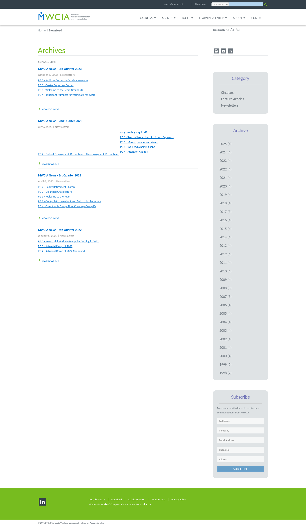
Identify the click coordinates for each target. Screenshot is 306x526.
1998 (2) (225, 373)
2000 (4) (225, 356)
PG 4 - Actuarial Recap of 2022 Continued (61, 251)
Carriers (148, 18)
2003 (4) (225, 330)
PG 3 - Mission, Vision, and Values (139, 142)
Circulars (227, 92)
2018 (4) (225, 203)
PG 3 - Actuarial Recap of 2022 (55, 246)
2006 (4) (225, 305)
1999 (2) (225, 364)
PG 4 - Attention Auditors (134, 151)
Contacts (258, 18)
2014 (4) (225, 237)
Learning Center (213, 18)
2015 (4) (225, 228)
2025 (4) (225, 143)
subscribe (240, 469)
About (239, 18)
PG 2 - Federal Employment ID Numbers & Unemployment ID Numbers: (78, 154)
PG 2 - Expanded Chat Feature (55, 191)
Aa (227, 29)
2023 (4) (225, 160)
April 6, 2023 (45, 181)
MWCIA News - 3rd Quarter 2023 (60, 69)
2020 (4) (225, 186)
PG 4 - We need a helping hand (137, 147)
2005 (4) (225, 313)
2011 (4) (225, 262)
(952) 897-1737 (97, 499)
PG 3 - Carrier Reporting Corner (55, 85)
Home (42, 30)
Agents (168, 18)
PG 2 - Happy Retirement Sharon (56, 187)
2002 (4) (225, 339)
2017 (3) (225, 211)
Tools (187, 18)
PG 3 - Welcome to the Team (54, 196)
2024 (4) (225, 152)
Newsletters (67, 74)
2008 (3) (225, 288)
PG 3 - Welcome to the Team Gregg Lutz (60, 90)
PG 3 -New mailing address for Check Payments (147, 137)
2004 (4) (225, 322)
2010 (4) (225, 271)
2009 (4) (225, 279)
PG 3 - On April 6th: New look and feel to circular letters (69, 201)
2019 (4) (225, 194)
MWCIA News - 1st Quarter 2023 (59, 175)
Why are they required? (133, 132)
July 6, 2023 (45, 126)
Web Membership (174, 4)
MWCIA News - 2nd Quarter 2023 (60, 121)
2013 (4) (225, 245)
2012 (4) (225, 254)
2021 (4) (225, 177)
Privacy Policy (178, 499)
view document (48, 109)
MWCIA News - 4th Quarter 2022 (60, 230)
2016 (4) (225, 220)
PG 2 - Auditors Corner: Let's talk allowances (63, 80)
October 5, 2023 (48, 74)
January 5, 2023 (47, 235)
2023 (52, 61)
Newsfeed (200, 4)
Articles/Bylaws (136, 499)
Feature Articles (232, 99)
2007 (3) (225, 296)
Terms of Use (158, 499)
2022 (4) (225, 169)
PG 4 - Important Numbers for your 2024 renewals (66, 95)
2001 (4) (225, 347)
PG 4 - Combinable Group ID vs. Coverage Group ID (67, 206)
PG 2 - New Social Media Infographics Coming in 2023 (68, 241)
